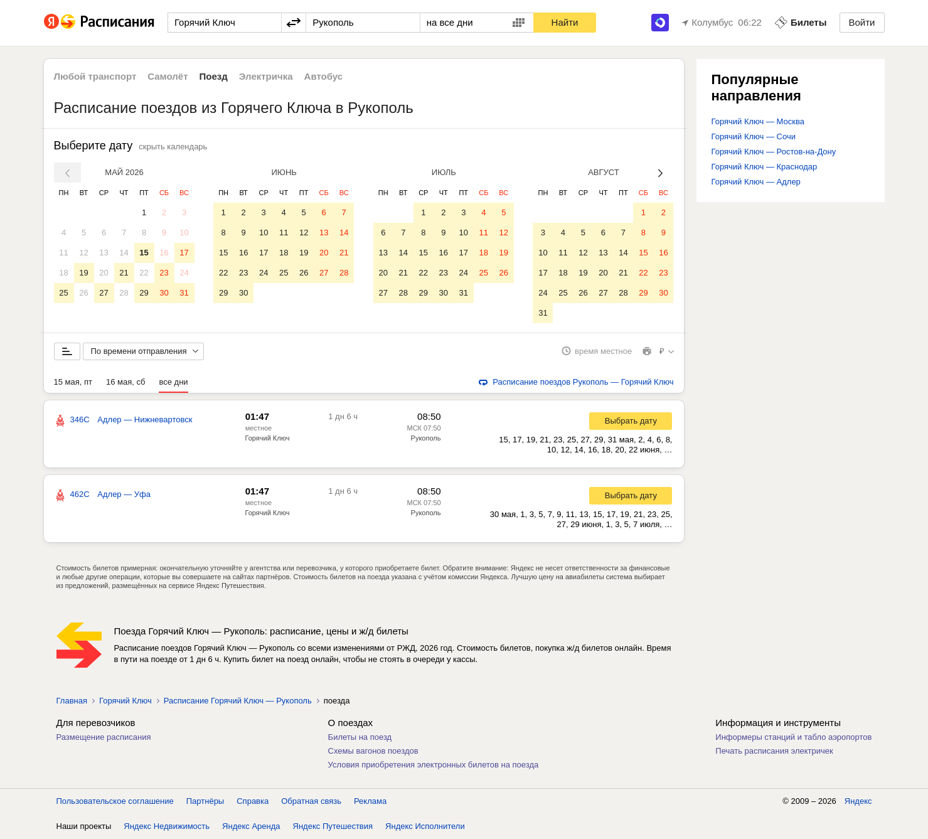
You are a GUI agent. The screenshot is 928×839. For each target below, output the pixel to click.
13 (103, 252)
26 (83, 292)
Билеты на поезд (360, 737)
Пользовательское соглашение (115, 801)
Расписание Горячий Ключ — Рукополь (238, 700)
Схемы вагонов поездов (373, 751)
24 (183, 272)
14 (123, 252)
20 (103, 272)
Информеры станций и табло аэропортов (793, 737)
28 (123, 292)
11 (63, 252)
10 (183, 232)
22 (143, 272)
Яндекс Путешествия (333, 826)
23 (163, 272)
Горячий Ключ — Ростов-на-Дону (774, 151)
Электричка (266, 76)
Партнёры (205, 801)
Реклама (370, 801)
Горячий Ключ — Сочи (754, 136)
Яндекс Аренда (251, 826)
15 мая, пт (73, 382)
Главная (71, 700)
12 (83, 252)
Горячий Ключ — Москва (758, 121)
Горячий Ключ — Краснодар (765, 166)
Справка (253, 801)
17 (183, 252)
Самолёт (167, 76)
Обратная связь (311, 801)
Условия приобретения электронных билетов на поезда (433, 764)
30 (163, 292)
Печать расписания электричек (774, 751)
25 (63, 292)
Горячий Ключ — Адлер (756, 181)
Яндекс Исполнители (425, 826)
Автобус (323, 76)
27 (103, 292)
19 (83, 272)
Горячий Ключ (267, 438)
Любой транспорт (95, 76)
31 (183, 292)
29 (143, 292)
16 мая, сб (125, 382)
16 (163, 252)
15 (143, 252)
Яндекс (858, 801)
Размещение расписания (103, 737)
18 (63, 272)
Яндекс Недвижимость (167, 826)
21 (123, 272)
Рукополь (426, 438)
